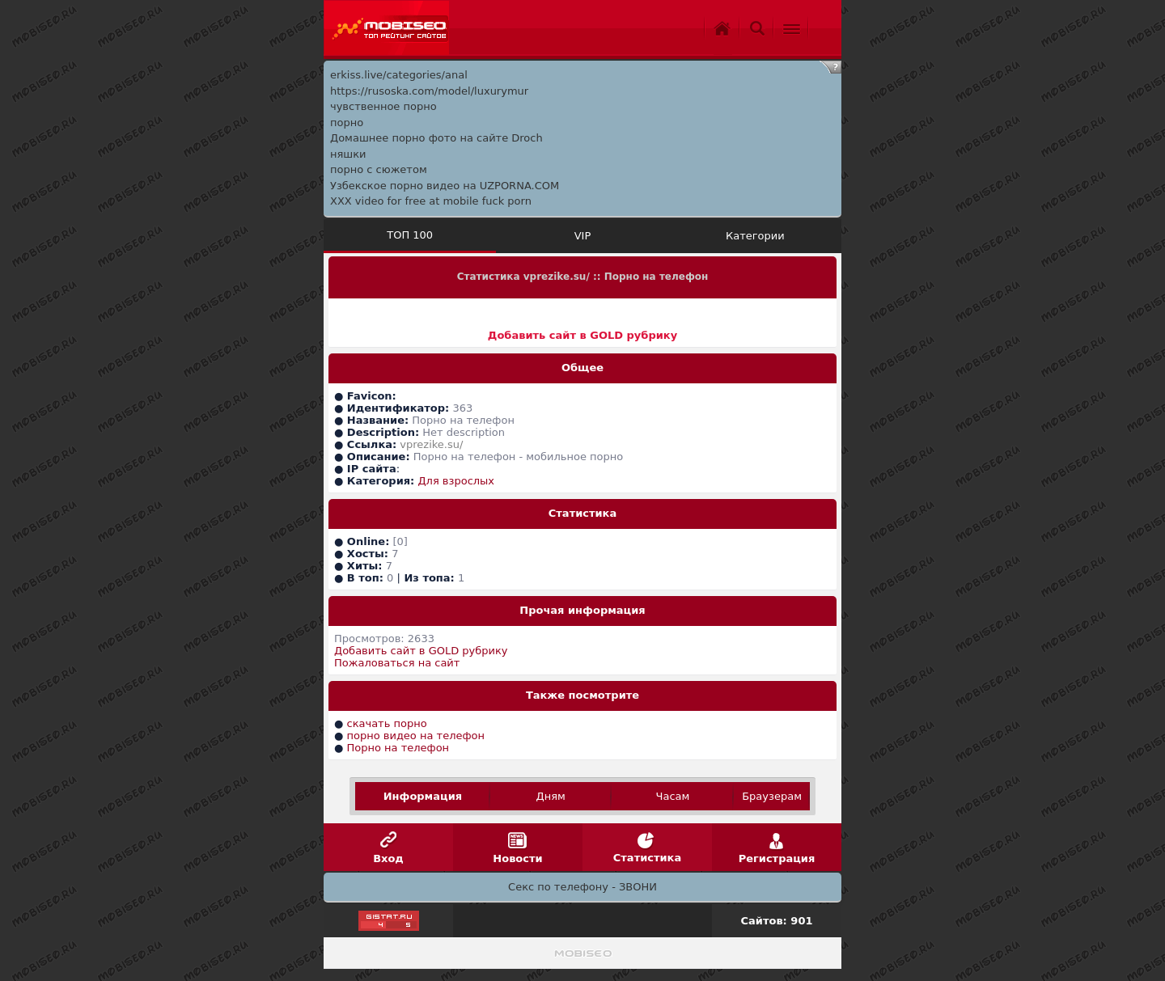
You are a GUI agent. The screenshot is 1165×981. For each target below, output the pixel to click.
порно (346, 122)
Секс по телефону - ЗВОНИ (582, 887)
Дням (551, 796)
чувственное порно (383, 106)
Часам (673, 796)
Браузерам (772, 796)
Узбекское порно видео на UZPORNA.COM (444, 186)
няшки (348, 154)
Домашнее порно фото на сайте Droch (436, 138)
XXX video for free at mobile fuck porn (431, 201)
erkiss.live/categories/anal (399, 75)
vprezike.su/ (431, 444)
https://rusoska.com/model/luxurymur (429, 91)
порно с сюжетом (378, 169)
